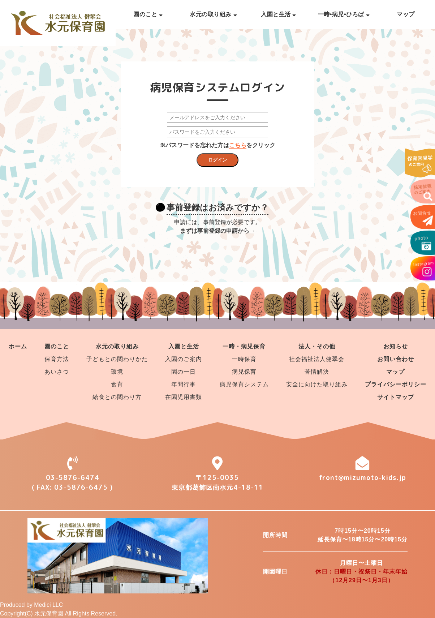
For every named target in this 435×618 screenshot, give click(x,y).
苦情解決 (317, 372)
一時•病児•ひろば (344, 14)
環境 (117, 372)
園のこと (148, 14)
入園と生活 (278, 14)
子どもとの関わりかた (117, 359)
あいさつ (56, 372)
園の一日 (183, 372)
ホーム (18, 346)
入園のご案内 (183, 359)
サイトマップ (395, 397)
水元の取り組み (213, 14)
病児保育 (244, 372)
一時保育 (244, 359)
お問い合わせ (395, 359)
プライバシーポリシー (395, 384)
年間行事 (183, 384)
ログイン (217, 160)
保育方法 (56, 359)
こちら (237, 145)
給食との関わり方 (117, 397)
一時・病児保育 (244, 346)
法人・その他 (316, 346)
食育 (117, 384)
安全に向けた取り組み (317, 384)
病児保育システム (244, 384)
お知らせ (395, 346)
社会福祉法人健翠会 (316, 359)
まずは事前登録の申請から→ (217, 231)
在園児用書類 (183, 397)
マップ (406, 14)
